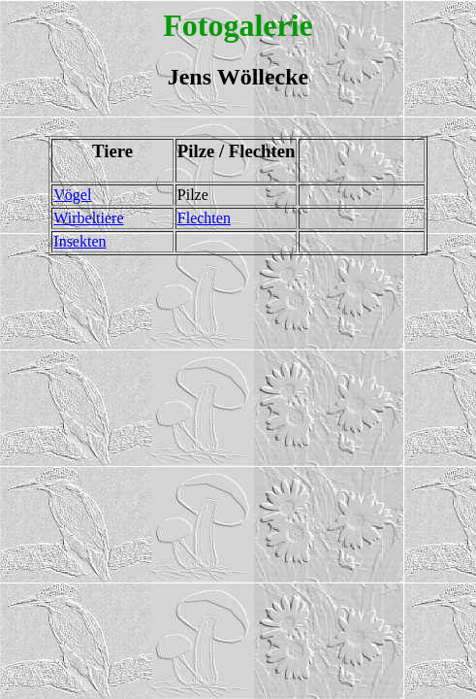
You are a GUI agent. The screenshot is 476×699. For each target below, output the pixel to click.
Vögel (72, 194)
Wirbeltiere (88, 218)
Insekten (79, 241)
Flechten (204, 218)
